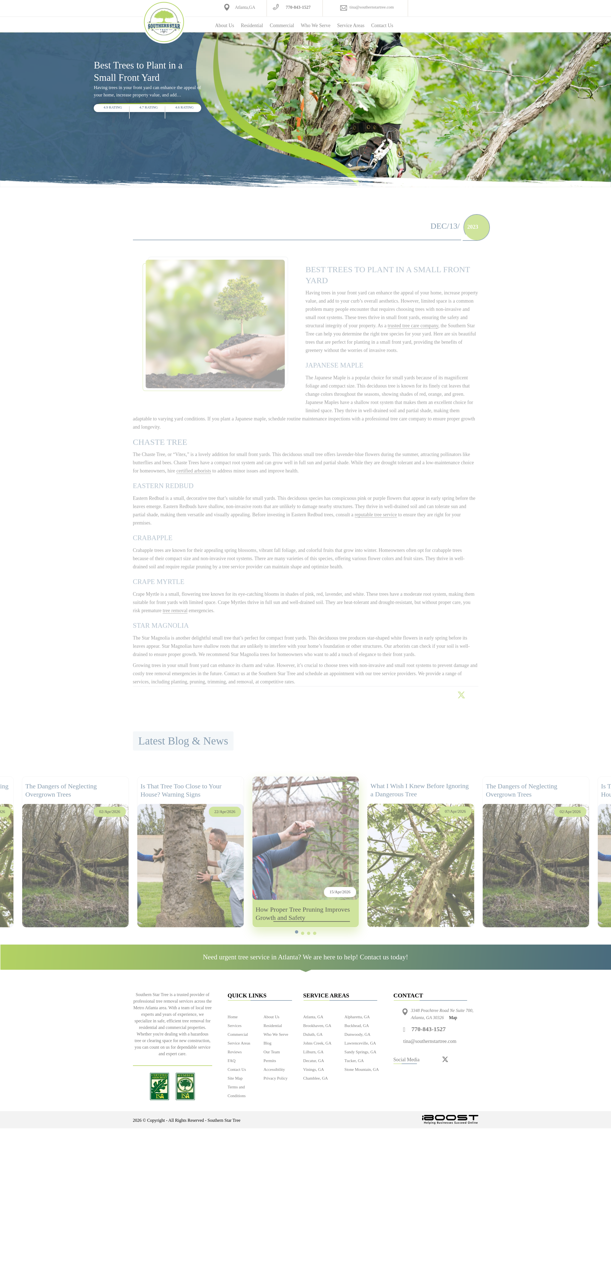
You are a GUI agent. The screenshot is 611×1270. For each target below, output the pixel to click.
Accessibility (274, 1069)
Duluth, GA (313, 1034)
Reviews (235, 1052)
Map (453, 1017)
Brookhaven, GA (317, 1025)
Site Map (235, 1078)
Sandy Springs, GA (360, 1052)
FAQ (231, 1061)
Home (233, 1017)
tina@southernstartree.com (371, 7)
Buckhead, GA (357, 1025)
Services (234, 1025)
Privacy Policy (275, 1078)
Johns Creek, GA (317, 1043)
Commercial (282, 25)
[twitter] (445, 1058)
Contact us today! (384, 957)
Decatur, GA (313, 1061)
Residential (252, 25)
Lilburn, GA (313, 1052)
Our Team (271, 1052)
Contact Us (382, 25)
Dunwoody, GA (358, 1034)
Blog (267, 1043)
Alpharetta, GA (357, 1017)
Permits (269, 1061)
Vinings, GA (313, 1069)
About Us (224, 25)
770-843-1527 (298, 7)
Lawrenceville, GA (360, 1043)
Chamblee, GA (315, 1078)
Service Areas (350, 25)
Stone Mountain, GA (362, 1069)
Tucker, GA (354, 1061)
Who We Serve (315, 25)
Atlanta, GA (313, 1017)
